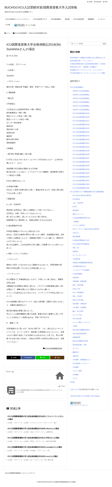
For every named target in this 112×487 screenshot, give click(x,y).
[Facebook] (28, 357)
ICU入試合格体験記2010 (81, 147)
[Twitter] (14, 357)
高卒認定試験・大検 (79, 345)
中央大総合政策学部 (79, 333)
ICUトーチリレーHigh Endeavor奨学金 (86, 229)
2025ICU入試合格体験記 (81, 91)
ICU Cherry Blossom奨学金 (82, 195)
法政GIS (75, 356)
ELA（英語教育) (78, 292)
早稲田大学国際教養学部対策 (83, 262)
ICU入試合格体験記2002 (81, 177)
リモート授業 (77, 371)
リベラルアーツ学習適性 (81, 270)
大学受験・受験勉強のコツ (82, 360)
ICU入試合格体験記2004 (81, 169)
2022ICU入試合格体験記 (81, 102)
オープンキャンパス (79, 255)
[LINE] (43, 357)
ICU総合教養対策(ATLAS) (81, 218)
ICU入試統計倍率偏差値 (81, 244)
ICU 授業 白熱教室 (79, 307)
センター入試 (77, 315)
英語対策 (76, 210)
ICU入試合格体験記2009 (81, 151)
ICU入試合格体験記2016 (81, 124)
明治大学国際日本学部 (80, 341)
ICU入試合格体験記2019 (81, 113)
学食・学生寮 (77, 296)
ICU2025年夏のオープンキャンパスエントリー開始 (87, 73)
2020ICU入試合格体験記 (81, 109)
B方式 (75, 206)
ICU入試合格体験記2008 (81, 154)
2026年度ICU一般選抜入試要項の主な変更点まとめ (87, 58)
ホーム (8, 33)
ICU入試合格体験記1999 (81, 188)
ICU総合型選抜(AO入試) (81, 240)
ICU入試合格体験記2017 (81, 121)
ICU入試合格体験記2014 (81, 132)
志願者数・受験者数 (79, 281)
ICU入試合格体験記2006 (81, 162)
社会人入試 (76, 289)
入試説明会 (76, 259)
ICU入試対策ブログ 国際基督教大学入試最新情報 (87, 192)
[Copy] (57, 357)
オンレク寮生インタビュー (82, 322)
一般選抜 (76, 221)
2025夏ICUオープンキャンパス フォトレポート (87, 70)
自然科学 (76, 277)
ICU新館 (75, 374)
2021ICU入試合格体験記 (81, 106)
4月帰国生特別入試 (79, 266)
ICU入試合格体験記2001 (81, 180)
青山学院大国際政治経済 (81, 330)
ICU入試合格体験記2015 (81, 128)
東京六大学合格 (78, 300)
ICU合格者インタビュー (81, 363)
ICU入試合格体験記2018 (39, 33)
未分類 (72, 382)
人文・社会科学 (78, 203)
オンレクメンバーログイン (79, 405)
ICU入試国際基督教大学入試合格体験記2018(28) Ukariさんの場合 (33, 428)
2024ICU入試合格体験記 (81, 95)
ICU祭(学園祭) (77, 274)
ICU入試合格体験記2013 (81, 136)
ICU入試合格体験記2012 (81, 139)
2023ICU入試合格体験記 (81, 98)
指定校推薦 (76, 236)
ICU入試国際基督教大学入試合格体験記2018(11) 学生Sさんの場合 (34, 438)
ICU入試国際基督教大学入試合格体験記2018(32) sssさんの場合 (33, 456)
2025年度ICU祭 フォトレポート (81, 61)
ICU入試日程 (77, 318)
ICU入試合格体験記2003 (81, 173)
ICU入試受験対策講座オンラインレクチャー (20, 473)
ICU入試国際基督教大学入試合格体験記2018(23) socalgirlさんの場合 (35, 447)
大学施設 (76, 367)
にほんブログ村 (75, 389)
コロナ (75, 378)
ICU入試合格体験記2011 (81, 143)
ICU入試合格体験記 (21, 33)
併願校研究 (76, 337)
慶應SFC (76, 352)
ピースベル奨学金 (79, 225)
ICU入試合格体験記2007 (81, 158)
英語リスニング (78, 214)
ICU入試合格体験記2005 (81, 165)
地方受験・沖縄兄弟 (79, 304)
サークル (76, 348)
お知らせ (76, 233)
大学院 (75, 326)
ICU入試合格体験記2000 (81, 184)
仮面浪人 (76, 251)
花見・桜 (76, 248)
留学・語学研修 (78, 285)
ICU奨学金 (76, 199)
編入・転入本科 (78, 311)
